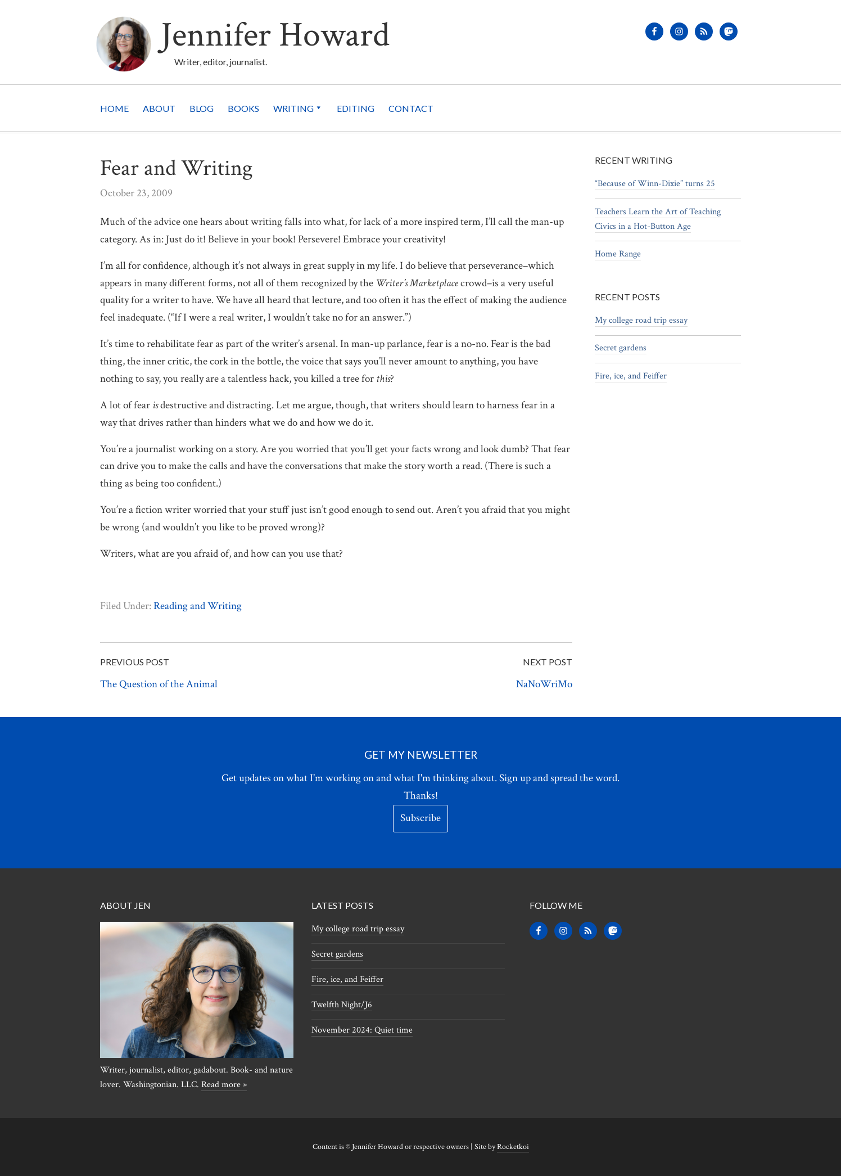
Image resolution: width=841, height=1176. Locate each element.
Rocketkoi (513, 1147)
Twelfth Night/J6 (341, 1005)
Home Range (618, 254)
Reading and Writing (197, 606)
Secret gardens (620, 348)
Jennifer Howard (275, 35)
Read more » (224, 1085)
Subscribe (420, 818)
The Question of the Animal (159, 684)
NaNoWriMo (544, 684)
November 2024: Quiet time (362, 1030)
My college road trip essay (641, 320)
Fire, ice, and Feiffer (631, 376)
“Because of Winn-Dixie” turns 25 (655, 184)
